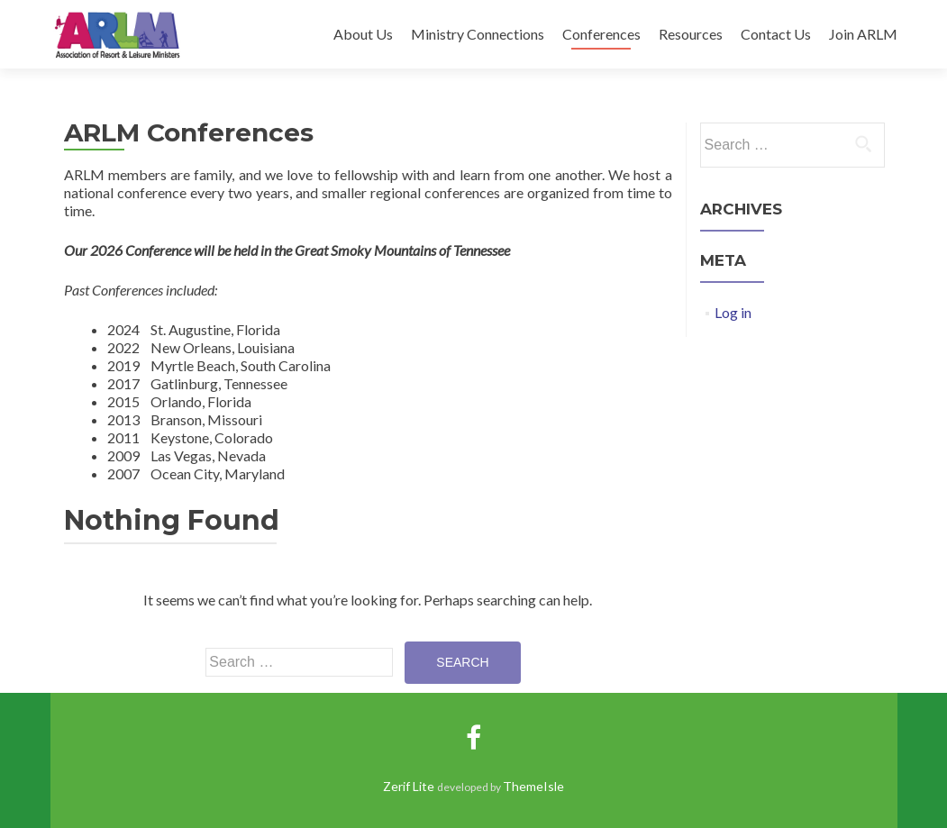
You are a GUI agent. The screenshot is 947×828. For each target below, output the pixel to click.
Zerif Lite (410, 786)
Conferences (601, 33)
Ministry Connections (477, 33)
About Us (363, 33)
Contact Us (776, 33)
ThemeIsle (533, 786)
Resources (691, 33)
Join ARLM (863, 33)
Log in (733, 312)
